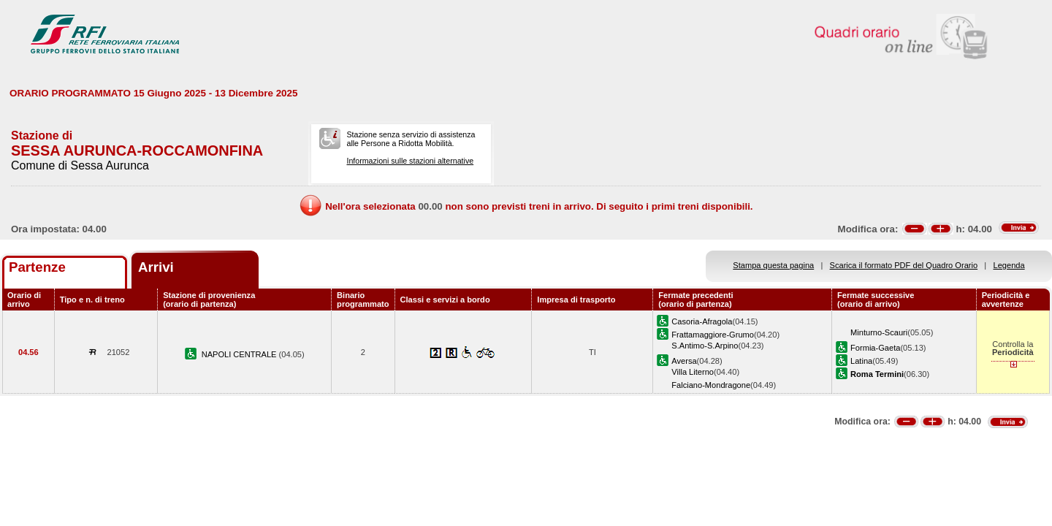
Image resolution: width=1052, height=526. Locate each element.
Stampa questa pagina (773, 265)
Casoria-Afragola (701, 321)
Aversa (683, 361)
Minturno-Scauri (878, 332)
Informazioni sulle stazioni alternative (409, 160)
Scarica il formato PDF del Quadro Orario (904, 265)
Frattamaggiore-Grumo (712, 334)
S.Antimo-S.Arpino (704, 345)
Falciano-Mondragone (710, 385)
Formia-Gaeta (875, 347)
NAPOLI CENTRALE (240, 354)
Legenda (1009, 265)
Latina (861, 361)
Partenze (37, 267)
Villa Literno (692, 371)
